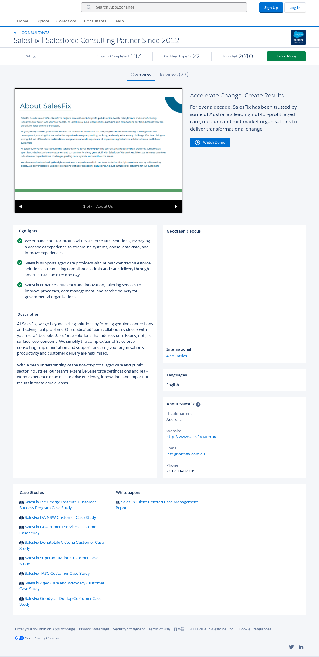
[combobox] (164, 7)
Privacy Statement (94, 628)
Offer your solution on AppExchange (45, 628)
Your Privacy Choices (37, 638)
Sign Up (271, 7)
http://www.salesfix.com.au (191, 436)
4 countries (176, 356)
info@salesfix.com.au (185, 454)
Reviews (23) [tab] (174, 74)
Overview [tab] (141, 74)
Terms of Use (159, 628)
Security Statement (129, 628)
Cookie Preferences (255, 628)
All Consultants (31, 32)
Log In (295, 7)
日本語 (179, 628)
